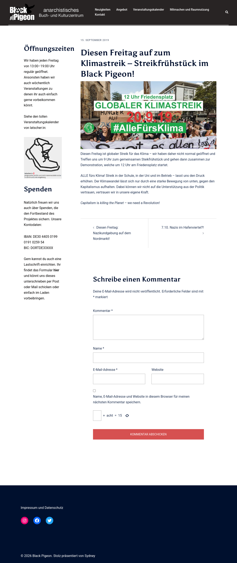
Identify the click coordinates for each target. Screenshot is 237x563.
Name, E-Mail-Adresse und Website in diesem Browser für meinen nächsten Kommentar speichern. (141, 399)
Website (157, 370)
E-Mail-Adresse (105, 370)
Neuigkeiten (102, 9)
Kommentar (103, 311)
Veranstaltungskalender (148, 9)
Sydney (90, 556)
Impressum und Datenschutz (42, 508)
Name (98, 348)
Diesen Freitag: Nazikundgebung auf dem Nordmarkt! (112, 233)
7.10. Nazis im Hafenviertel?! (182, 227)
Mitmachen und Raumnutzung (189, 9)
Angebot (121, 9)
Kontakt (100, 14)
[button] (227, 12)
